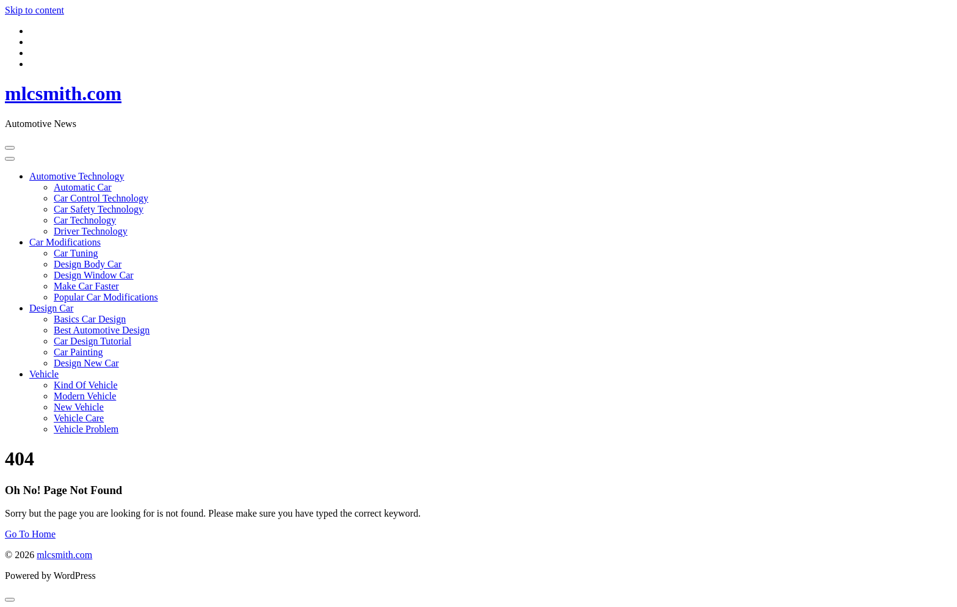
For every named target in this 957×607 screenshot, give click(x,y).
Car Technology (85, 220)
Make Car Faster (86, 286)
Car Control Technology (101, 198)
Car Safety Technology (98, 209)
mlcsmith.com (63, 93)
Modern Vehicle (85, 396)
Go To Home (30, 534)
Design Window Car (94, 275)
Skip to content (34, 10)
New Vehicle (79, 407)
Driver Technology (91, 231)
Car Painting (78, 352)
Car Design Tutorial (92, 341)
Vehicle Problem (86, 429)
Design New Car (86, 363)
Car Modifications (65, 242)
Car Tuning (76, 253)
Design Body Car (87, 264)
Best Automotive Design (102, 330)
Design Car (51, 308)
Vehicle (44, 374)
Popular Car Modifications (106, 297)
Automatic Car (83, 187)
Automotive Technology (76, 176)
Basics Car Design (90, 319)
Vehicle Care (79, 418)
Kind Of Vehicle (86, 385)
